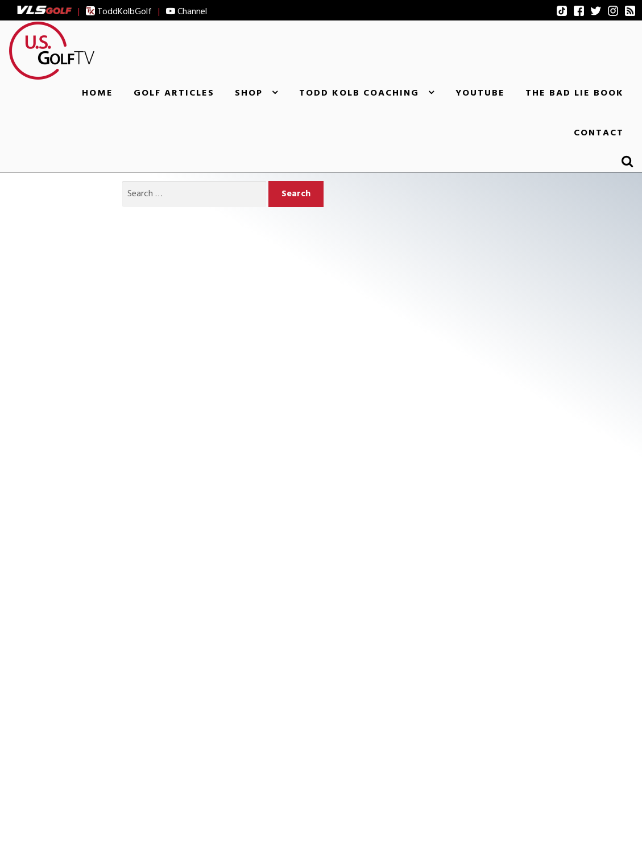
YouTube (480, 92)
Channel (186, 11)
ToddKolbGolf (119, 11)
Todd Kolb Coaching (359, 92)
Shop (249, 92)
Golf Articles (174, 92)
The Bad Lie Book (574, 92)
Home (97, 92)
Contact (599, 132)
